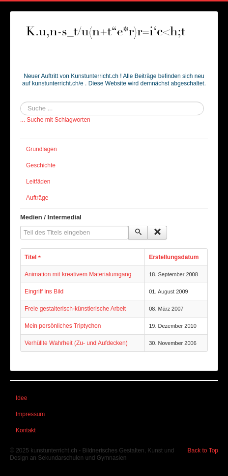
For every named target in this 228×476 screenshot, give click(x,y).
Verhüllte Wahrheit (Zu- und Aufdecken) (76, 343)
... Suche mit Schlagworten (55, 119)
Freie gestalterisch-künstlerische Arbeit (75, 308)
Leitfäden (38, 181)
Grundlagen (41, 149)
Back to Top (203, 450)
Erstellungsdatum (174, 257)
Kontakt (26, 430)
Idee (21, 398)
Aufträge (37, 197)
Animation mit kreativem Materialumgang (78, 274)
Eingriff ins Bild (44, 291)
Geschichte (41, 165)
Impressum (30, 414)
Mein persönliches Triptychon (63, 325)
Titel (34, 257)
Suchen (20, 101)
